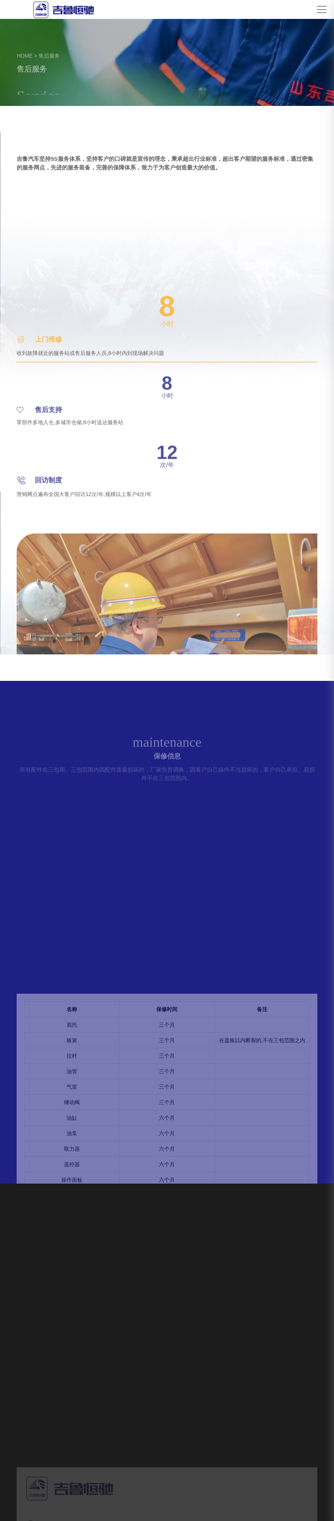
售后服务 (49, 56)
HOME (25, 56)
